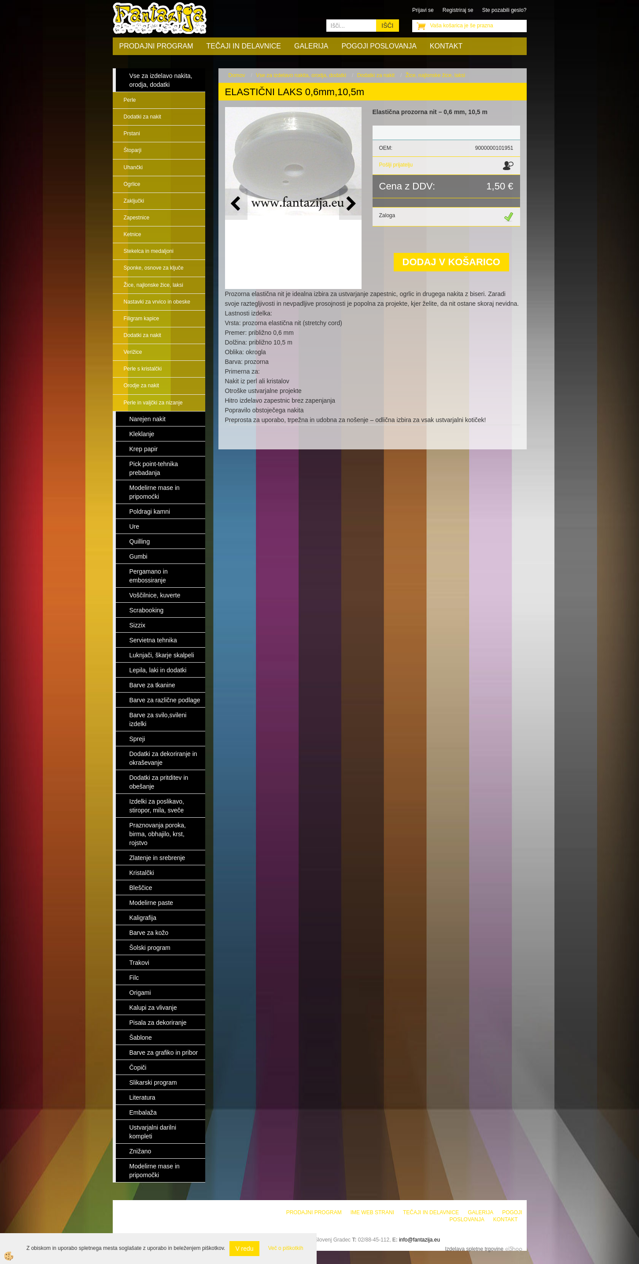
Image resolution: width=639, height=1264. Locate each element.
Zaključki (134, 201)
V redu (244, 1248)
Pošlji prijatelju (396, 165)
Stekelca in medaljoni (149, 251)
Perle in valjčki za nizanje (153, 403)
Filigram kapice (141, 318)
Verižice (133, 352)
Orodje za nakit (141, 385)
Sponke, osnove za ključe (154, 268)
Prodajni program (156, 46)
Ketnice (132, 234)
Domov (237, 75)
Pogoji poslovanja (378, 46)
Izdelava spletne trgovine (474, 1249)
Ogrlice (132, 184)
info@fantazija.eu (419, 1240)
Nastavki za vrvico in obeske (157, 302)
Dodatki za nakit (142, 117)
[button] (350, 204)
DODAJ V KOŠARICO (451, 261)
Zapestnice (137, 218)
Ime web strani (372, 1212)
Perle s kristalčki (143, 369)
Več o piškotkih (285, 1248)
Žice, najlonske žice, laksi (153, 285)
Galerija (311, 46)
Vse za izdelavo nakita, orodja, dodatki (301, 75)
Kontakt (446, 46)
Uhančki (133, 167)
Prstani (132, 133)
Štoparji (133, 150)
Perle (130, 100)
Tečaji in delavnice (244, 46)
